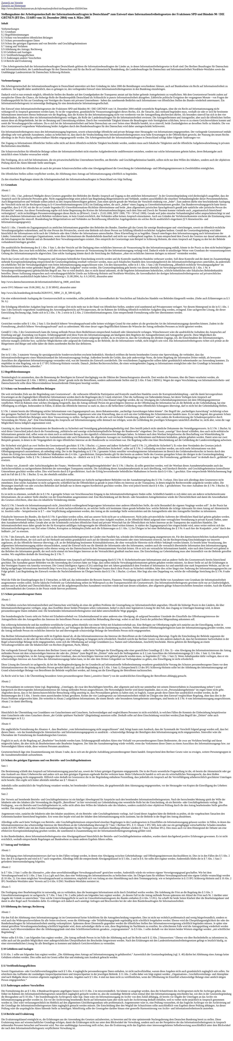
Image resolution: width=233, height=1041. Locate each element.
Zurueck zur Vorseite (12, 2)
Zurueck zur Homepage (13, 5)
